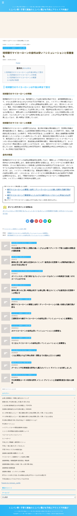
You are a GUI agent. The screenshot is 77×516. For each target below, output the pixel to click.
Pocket (18, 63)
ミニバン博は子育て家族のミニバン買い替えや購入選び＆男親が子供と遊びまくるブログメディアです (38, 511)
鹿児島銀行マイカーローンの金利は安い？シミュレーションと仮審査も (28, 235)
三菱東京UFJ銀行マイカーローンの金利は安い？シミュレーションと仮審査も (42, 318)
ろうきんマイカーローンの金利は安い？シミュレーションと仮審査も (38, 343)
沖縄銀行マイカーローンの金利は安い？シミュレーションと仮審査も (27, 233)
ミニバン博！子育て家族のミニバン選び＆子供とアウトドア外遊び (38, 9)
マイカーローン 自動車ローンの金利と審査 (15, 229)
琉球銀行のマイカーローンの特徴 (21, 75)
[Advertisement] (38, 25)
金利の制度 (13, 80)
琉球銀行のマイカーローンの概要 (21, 77)
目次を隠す (26, 68)
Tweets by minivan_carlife (10, 483)
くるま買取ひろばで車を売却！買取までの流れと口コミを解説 (36, 355)
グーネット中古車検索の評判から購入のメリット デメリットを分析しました (41, 368)
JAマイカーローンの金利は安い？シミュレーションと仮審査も (36, 331)
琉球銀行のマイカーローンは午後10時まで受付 (23, 72)
